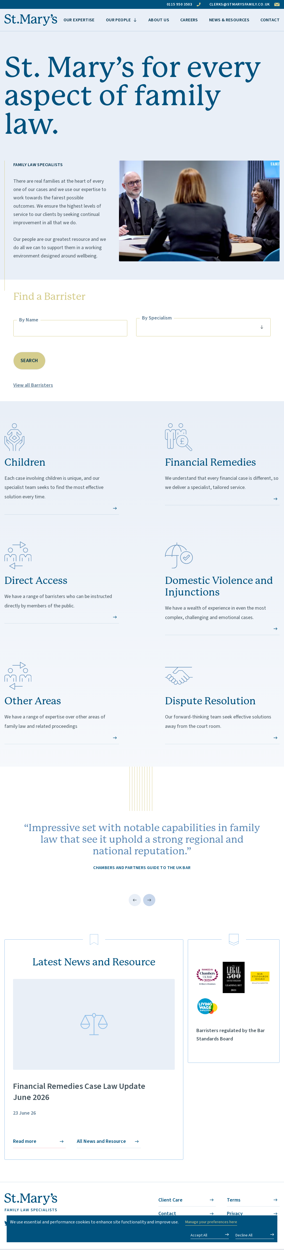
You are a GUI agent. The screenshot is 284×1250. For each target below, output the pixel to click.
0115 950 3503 (184, 4)
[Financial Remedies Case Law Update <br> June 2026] (94, 1024)
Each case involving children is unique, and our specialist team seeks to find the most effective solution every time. (61, 469)
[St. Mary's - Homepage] (30, 20)
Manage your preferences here (211, 1222)
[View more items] (121, 20)
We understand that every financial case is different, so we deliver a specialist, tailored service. (222, 464)
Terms (253, 1202)
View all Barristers (33, 385)
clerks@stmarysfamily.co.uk (244, 4)
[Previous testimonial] (135, 900)
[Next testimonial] (149, 900)
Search (29, 360)
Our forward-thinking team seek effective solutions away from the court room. (222, 703)
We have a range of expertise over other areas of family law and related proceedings (61, 703)
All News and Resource (109, 1143)
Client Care (187, 1202)
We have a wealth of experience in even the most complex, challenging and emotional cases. (222, 589)
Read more (39, 1143)
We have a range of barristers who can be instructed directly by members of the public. (61, 583)
